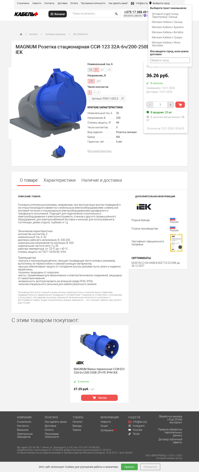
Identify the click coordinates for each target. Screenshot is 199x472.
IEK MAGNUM (80, 34)
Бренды (77, 425)
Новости (36, 3)
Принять (129, 466)
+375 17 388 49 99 (137, 12)
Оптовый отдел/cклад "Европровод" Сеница (165, 15)
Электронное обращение (25, 435)
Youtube (135, 429)
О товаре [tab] (29, 180)
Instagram (136, 425)
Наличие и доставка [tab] (101, 180)
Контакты (49, 3)
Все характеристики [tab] (99, 151)
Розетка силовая (126, 132)
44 (117, 122)
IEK (118, 136)
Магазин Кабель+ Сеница (167, 22)
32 (117, 113)
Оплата (74, 3)
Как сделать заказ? (118, 3)
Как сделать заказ (56, 421)
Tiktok (134, 433)
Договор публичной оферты (170, 441)
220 (118, 117)
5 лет (119, 141)
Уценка (77, 429)
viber (148, 15)
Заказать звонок (132, 15)
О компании (23, 3)
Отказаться (150, 466)
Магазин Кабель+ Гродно (167, 37)
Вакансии (23, 429)
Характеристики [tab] (59, 180)
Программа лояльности (93, 3)
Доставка (62, 3)
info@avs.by (137, 421)
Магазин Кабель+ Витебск (167, 32)
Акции (104, 425)
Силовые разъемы (55, 34)
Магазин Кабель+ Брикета (168, 27)
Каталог (33, 34)
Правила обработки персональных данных (170, 432)
